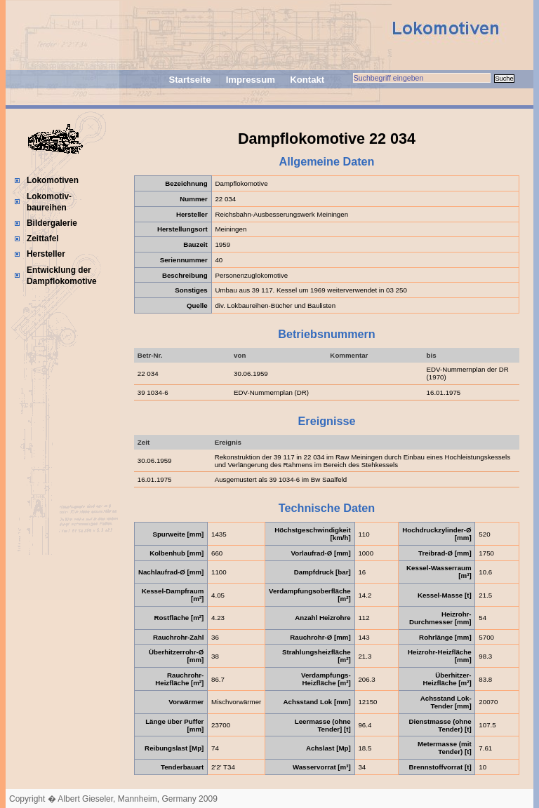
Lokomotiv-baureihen (49, 202)
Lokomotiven (53, 180)
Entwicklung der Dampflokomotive (62, 275)
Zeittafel (43, 238)
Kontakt (307, 79)
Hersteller (46, 254)
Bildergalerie (52, 223)
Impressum (250, 79)
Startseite (189, 79)
